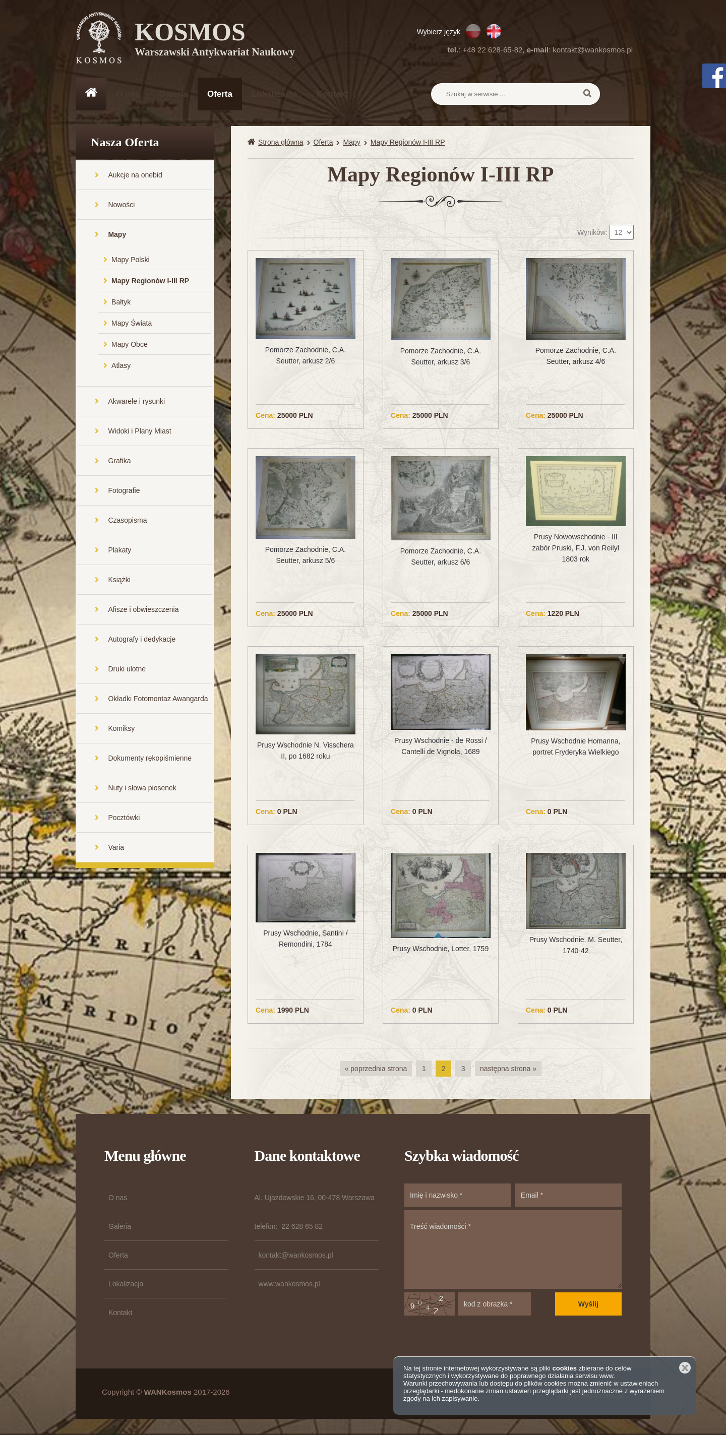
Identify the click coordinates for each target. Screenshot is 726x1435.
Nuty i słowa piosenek (142, 789)
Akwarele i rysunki (136, 402)
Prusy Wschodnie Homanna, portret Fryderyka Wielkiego (575, 748)
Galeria (173, 94)
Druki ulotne (127, 670)
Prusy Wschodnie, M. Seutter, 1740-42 (575, 946)
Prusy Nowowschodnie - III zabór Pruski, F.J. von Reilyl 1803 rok (575, 549)
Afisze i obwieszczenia (143, 610)
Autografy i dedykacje (141, 640)
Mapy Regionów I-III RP (150, 282)
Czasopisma (127, 521)
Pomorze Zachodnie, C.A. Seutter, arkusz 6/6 (440, 557)
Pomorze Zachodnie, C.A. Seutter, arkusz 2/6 (305, 356)
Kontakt (332, 94)
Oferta (219, 94)
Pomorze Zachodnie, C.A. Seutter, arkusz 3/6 (440, 357)
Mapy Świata (131, 324)
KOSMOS (215, 40)
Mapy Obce (129, 345)
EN (494, 31)
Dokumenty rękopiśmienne (150, 759)
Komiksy (121, 729)
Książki (119, 581)
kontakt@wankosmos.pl (593, 49)
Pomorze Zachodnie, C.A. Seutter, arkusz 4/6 (575, 356)
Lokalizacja (274, 94)
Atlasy (121, 366)
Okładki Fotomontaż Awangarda (158, 700)
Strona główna (281, 143)
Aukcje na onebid (135, 176)
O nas (128, 94)
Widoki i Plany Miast (139, 432)
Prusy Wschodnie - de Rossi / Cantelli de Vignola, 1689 (440, 747)
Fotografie (124, 491)
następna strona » (508, 1070)
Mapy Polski (130, 261)
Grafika (119, 462)
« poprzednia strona (376, 1070)
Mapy (117, 235)
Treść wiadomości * (513, 1250)
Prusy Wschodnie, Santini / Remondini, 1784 (305, 939)
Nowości (121, 206)
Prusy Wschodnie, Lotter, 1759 (441, 950)
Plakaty (119, 551)
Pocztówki (124, 819)
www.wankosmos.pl (289, 1285)
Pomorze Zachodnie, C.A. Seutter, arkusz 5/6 (305, 556)
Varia (116, 848)
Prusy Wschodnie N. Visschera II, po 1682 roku (305, 752)
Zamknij (685, 1368)
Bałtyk (121, 303)
